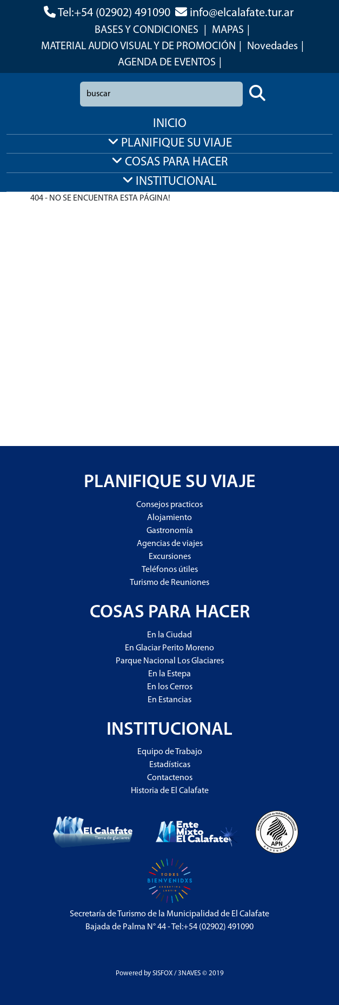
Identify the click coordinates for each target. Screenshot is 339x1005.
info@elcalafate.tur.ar (242, 13)
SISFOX (162, 973)
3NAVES (189, 973)
